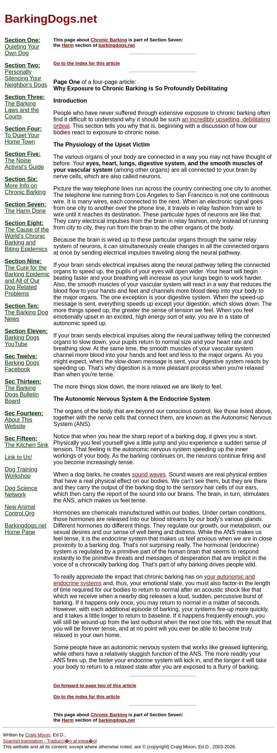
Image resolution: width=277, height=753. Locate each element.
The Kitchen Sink (26, 445)
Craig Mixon (37, 735)
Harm (68, 45)
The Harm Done (25, 211)
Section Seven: (25, 204)
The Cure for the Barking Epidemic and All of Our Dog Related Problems (27, 281)
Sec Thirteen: (23, 381)
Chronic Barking (109, 39)
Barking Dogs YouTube (22, 341)
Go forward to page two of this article (94, 685)
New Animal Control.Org (20, 510)
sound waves (149, 474)
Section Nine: (23, 261)
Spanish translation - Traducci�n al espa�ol (50, 741)
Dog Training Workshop (21, 472)
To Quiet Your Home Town (22, 138)
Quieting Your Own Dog (22, 50)
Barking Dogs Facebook (22, 366)
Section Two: (22, 65)
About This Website (18, 423)
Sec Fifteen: (21, 438)
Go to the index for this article (86, 63)
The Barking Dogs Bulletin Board (22, 394)
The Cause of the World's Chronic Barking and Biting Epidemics (27, 239)
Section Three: (25, 97)
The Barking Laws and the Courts (22, 110)
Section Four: (23, 129)
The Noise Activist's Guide (24, 163)
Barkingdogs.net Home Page (26, 529)
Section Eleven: (26, 331)
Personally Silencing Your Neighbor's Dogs (26, 78)
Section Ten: (22, 306)
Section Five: (23, 154)
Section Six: (21, 179)
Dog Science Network (21, 491)
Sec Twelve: (21, 356)
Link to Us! (18, 457)
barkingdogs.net (116, 45)
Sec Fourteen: (24, 413)
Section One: (22, 40)
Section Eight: (24, 223)
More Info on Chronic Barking (25, 189)
